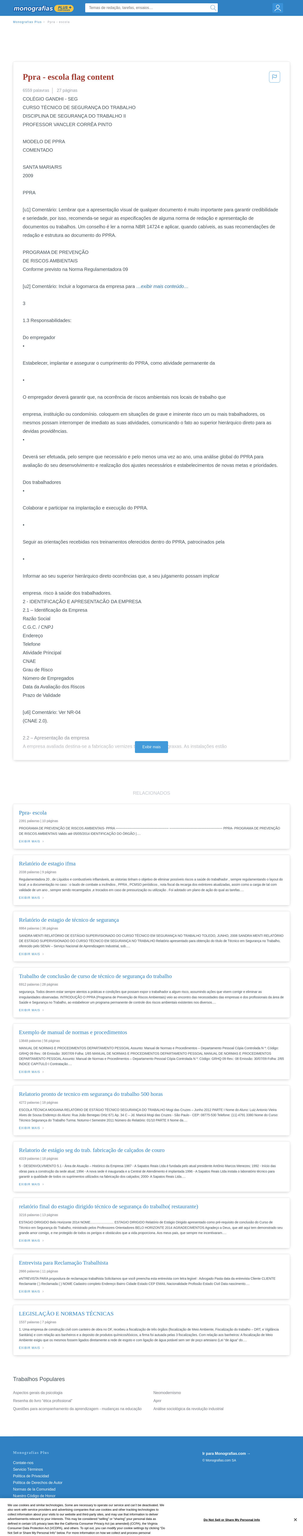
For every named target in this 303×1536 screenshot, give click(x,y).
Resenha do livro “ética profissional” (42, 1401)
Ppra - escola (59, 22)
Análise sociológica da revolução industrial (188, 1409)
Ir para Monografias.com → (226, 1454)
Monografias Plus (27, 22)
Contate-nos (23, 1463)
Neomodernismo (167, 1393)
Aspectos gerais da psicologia (37, 1393)
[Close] (295, 1528)
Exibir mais (151, 747)
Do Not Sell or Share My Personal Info (44, 1503)
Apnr (157, 1401)
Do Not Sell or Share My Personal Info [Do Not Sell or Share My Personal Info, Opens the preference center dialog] (232, 1528)
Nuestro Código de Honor (34, 1496)
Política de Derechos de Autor (37, 1483)
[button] (274, 78)
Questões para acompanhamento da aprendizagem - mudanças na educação (77, 1409)
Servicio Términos (28, 1469)
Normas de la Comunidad (34, 1489)
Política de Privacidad (31, 1476)
